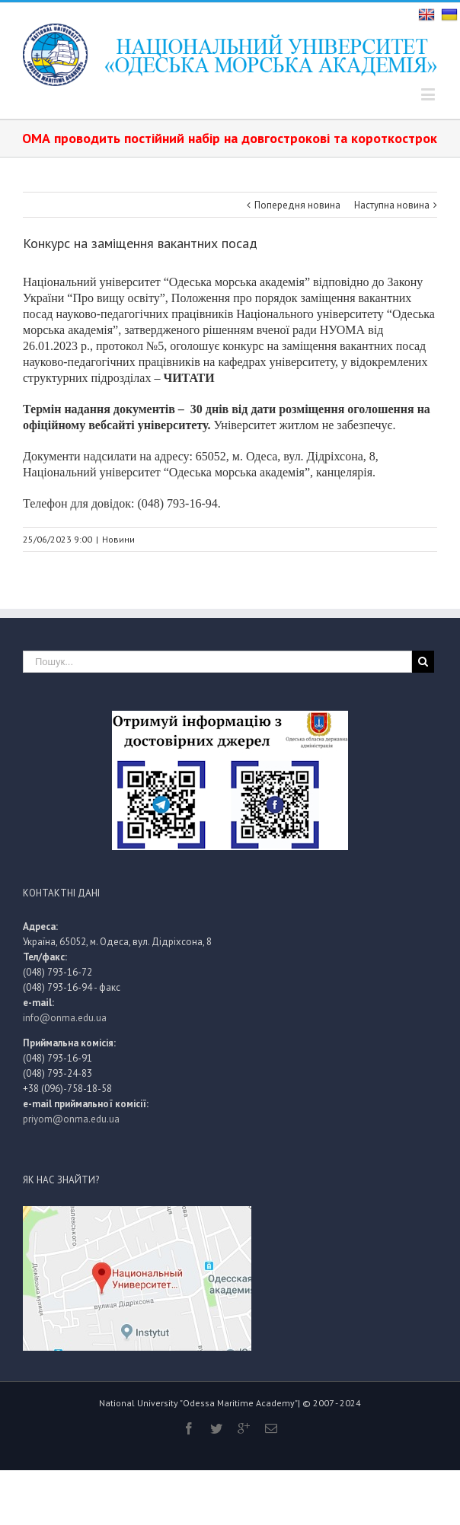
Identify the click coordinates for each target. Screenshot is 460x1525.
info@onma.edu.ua (65, 1017)
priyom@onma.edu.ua (71, 1119)
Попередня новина (297, 205)
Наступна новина (392, 205)
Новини (118, 539)
